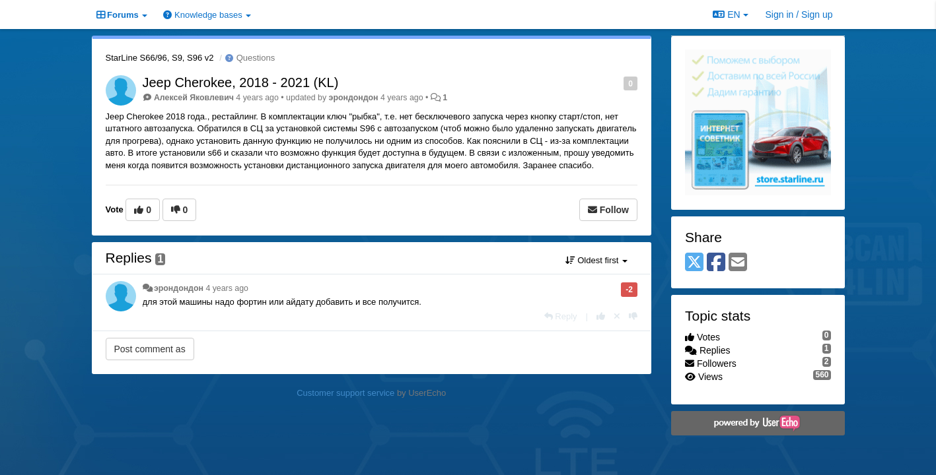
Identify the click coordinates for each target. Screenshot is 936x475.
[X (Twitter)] (694, 262)
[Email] (738, 262)
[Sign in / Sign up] (799, 14)
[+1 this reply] (600, 316)
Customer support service (345, 393)
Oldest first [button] (596, 260)
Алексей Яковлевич (194, 97)
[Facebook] (716, 262)
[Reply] (560, 316)
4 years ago (226, 288)
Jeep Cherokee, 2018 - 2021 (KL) (241, 82)
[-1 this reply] (633, 316)
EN (730, 14)
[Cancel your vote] (617, 316)
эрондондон (353, 97)
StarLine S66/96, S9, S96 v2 (160, 58)
